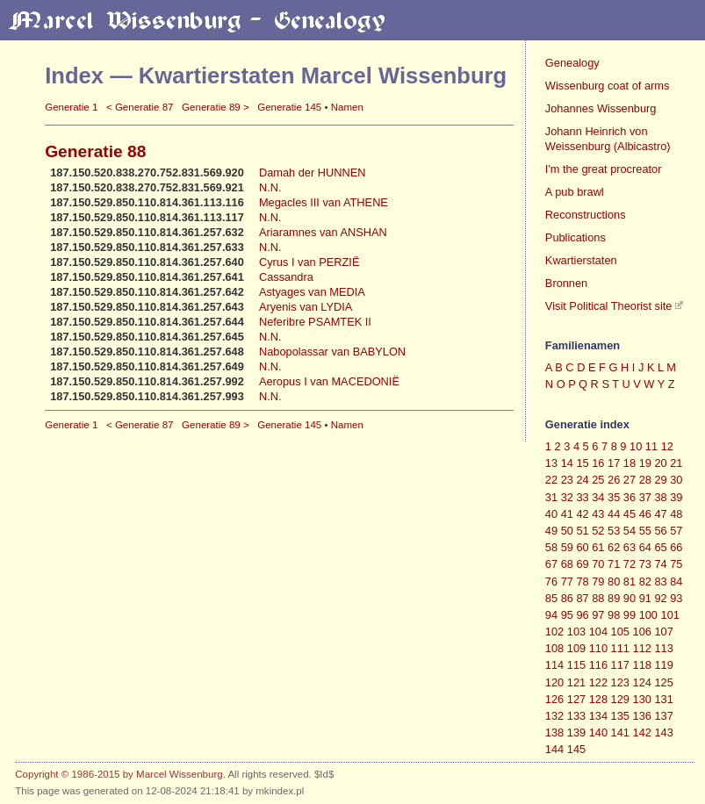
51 (582, 530)
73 (645, 564)
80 (614, 581)
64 (645, 547)
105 (620, 631)
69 (582, 564)
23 (567, 479)
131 (663, 699)
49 (551, 530)
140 (598, 732)
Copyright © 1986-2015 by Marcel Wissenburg (118, 774)
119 (663, 664)
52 (598, 530)
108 (554, 648)
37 (645, 497)
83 (660, 581)
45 (629, 513)
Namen (347, 107)
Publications (575, 237)
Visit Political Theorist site (609, 305)
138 (554, 732)
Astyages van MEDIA (312, 291)
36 (629, 497)
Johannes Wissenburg (601, 108)
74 (660, 564)
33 (582, 497)
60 (582, 547)
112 (642, 648)
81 (629, 581)
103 (576, 631)
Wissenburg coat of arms (607, 85)
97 (598, 614)
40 (551, 513)
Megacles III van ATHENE (323, 202)
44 (614, 513)
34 (598, 497)
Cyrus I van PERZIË (309, 262)
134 (598, 715)
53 (614, 530)
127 (576, 699)
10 (635, 446)
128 (598, 699)
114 (554, 664)
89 (614, 598)
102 (554, 631)
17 (614, 463)
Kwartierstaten (581, 260)
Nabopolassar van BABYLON (332, 351)
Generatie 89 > (215, 107)
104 (598, 631)
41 (567, 513)
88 (598, 598)
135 (620, 715)
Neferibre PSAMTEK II (315, 321)
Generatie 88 (95, 151)
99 (629, 614)
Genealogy (572, 62)
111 (620, 648)
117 (620, 664)
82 (645, 581)
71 (614, 564)
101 (670, 614)
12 (667, 446)
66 (676, 547)
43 (598, 513)
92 (660, 598)
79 (598, 581)
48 (676, 513)
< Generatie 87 (140, 107)
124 (642, 682)
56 (660, 530)
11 (651, 446)
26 (614, 479)
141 (620, 732)
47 (660, 513)
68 (567, 564)
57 (676, 530)
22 (551, 479)
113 (663, 648)
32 (567, 497)
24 (582, 479)
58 (551, 547)
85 (551, 598)
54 (629, 530)
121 (576, 682)
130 (642, 699)
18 (629, 463)
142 (642, 732)
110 (598, 648)
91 (645, 598)
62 (614, 547)
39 (676, 497)
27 (629, 479)
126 (554, 699)
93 (676, 598)
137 (663, 715)
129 (620, 699)
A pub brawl (574, 191)
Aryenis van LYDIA (305, 306)
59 (567, 547)
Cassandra (286, 277)
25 (598, 479)
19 (645, 463)
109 (576, 648)
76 (551, 581)
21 (676, 463)
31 (551, 497)
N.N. (270, 187)
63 (629, 547)
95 (567, 614)
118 (642, 664)
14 (567, 463)
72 (629, 564)
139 (576, 732)
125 (663, 682)
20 (660, 463)
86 (567, 598)
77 (567, 581)
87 (582, 598)
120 (554, 682)
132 (554, 715)
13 (551, 463)
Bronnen (566, 283)
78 (582, 581)
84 (676, 581)
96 (582, 614)
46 (645, 513)
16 (598, 463)
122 (598, 682)
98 (614, 614)
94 (551, 614)
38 (660, 497)
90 (629, 598)
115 (576, 664)
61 (598, 547)
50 (567, 530)
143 (663, 732)
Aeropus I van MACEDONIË (329, 381)
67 (551, 564)
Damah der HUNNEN (312, 172)
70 (598, 564)
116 (598, 664)
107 (663, 631)
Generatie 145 (289, 107)
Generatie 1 (71, 107)
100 (648, 614)
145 (576, 749)
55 (645, 530)
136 (642, 715)
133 (576, 715)
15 (582, 463)
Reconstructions (585, 214)
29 (660, 479)
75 (676, 564)
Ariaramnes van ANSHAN (323, 232)
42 (582, 513)
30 (676, 479)
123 (620, 682)
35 (614, 497)
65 (660, 547)
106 (642, 631)
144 (554, 749)
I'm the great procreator (603, 169)
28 (645, 479)
